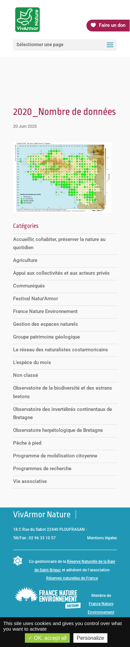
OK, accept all (47, 638)
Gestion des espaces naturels (45, 324)
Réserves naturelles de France (72, 578)
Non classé (25, 375)
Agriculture (25, 260)
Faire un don (112, 25)
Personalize (90, 638)
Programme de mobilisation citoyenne (55, 456)
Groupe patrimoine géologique (46, 337)
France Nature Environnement (45, 311)
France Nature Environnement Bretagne (101, 612)
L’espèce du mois (32, 362)
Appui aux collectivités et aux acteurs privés (61, 273)
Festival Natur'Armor (35, 299)
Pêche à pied (27, 443)
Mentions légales (102, 538)
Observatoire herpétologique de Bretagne (58, 430)
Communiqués (29, 286)
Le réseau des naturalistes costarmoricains (60, 350)
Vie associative (30, 481)
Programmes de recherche (42, 468)
